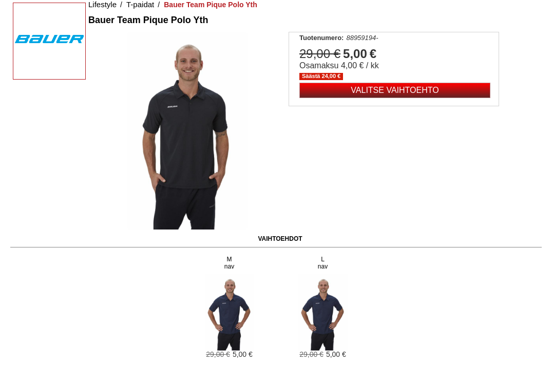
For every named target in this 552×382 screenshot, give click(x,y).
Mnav (229, 263)
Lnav (323, 263)
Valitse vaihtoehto (395, 90)
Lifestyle (102, 4)
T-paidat (140, 4)
